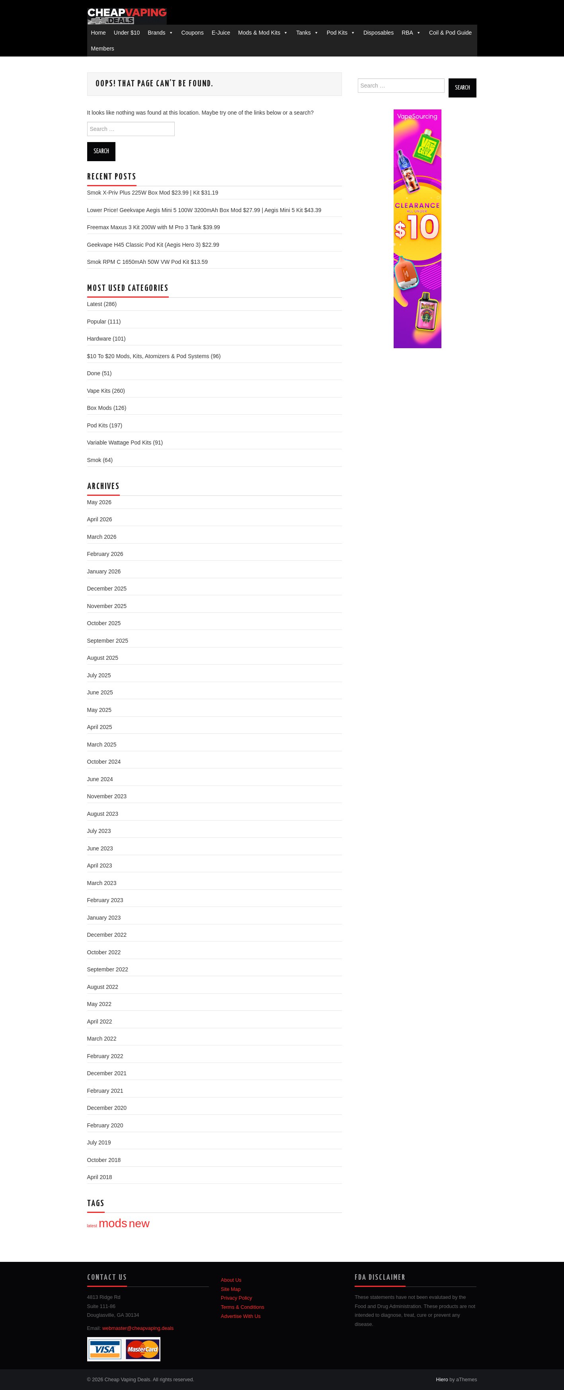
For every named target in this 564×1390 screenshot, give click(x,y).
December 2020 (107, 1108)
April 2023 (99, 865)
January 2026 (104, 571)
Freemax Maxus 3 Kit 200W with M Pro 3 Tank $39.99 (153, 227)
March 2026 (102, 537)
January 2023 (104, 917)
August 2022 (103, 987)
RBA (407, 32)
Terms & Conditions (242, 1307)
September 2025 (108, 640)
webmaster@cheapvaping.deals (138, 1328)
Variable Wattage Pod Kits (119, 442)
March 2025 (102, 744)
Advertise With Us (241, 1316)
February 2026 (105, 554)
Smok (94, 460)
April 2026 (99, 519)
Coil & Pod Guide (450, 32)
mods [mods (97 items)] (113, 1223)
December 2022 (107, 935)
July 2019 (99, 1142)
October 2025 (104, 623)
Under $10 (127, 32)
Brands (156, 32)
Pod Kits (337, 32)
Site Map (231, 1289)
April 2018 (99, 1177)
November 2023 (107, 796)
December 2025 (107, 588)
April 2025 (99, 727)
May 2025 (99, 710)
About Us (231, 1280)
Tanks (303, 32)
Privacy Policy (236, 1298)
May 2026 (99, 502)
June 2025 (100, 692)
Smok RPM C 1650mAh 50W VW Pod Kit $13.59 (147, 262)
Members (102, 48)
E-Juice (221, 32)
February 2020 (105, 1125)
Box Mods (99, 408)
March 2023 (102, 883)
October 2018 (104, 1160)
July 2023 (99, 831)
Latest (94, 304)
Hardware (99, 338)
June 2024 (100, 779)
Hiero (442, 1379)
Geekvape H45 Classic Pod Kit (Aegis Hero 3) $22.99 (153, 245)
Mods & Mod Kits (259, 32)
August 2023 (103, 814)
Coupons (192, 32)
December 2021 (107, 1073)
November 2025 (107, 606)
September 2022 (108, 969)
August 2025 (103, 658)
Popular (96, 321)
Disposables (378, 32)
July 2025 (99, 675)
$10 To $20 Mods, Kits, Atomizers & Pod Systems (148, 356)
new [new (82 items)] (139, 1223)
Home (98, 32)
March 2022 (102, 1038)
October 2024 (104, 761)
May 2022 (99, 1004)
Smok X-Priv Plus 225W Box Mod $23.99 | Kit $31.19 (153, 192)
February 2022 (105, 1056)
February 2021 (105, 1091)
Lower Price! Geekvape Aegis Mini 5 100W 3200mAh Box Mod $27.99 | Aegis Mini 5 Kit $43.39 (204, 210)
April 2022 (99, 1021)
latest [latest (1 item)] (92, 1225)
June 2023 (100, 848)
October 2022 (104, 952)
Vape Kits (99, 391)
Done (93, 373)
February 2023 (105, 900)
